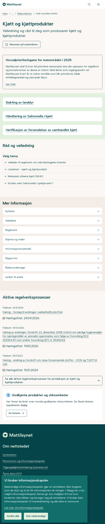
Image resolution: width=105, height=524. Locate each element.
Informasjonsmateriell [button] (18, 248)
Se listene (14, 413)
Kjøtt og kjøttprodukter (47, 13)
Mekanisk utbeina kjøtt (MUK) (25, 176)
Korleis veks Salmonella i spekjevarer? (30, 183)
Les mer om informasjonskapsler (23, 507)
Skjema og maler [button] (15, 239)
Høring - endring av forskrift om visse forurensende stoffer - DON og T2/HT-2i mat (50, 362)
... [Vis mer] (12, 13)
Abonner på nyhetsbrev (21, 44)
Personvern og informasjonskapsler (24, 461)
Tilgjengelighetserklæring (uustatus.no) (25, 467)
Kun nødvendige (36, 516)
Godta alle (13, 516)
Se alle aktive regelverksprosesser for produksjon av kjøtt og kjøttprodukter (42, 380)
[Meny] (98, 4)
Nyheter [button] (10, 211)
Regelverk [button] (11, 230)
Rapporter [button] (11, 258)
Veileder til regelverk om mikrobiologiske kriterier (37, 162)
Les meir (11, 84)
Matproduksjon (24, 13)
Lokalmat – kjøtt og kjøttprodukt (27, 169)
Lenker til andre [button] (14, 277)
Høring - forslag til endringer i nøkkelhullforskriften (33, 312)
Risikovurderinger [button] (15, 267)
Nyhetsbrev (10, 454)
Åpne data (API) (12, 473)
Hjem (5, 13)
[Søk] (89, 4)
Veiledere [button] (10, 220)
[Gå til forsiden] (12, 4)
